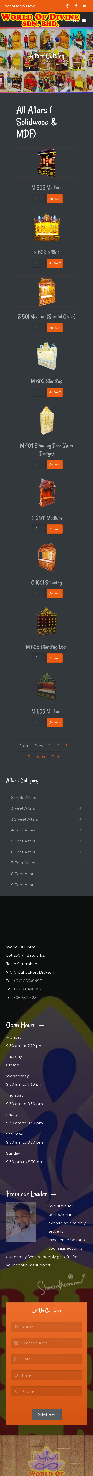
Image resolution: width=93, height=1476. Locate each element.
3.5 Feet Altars (24, 819)
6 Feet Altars (23, 852)
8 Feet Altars (23, 873)
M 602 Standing (46, 381)
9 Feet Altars (23, 884)
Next (40, 756)
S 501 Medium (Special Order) (46, 316)
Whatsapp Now (20, 6)
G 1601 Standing (46, 582)
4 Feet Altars (23, 830)
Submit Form (46, 1414)
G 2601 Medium (46, 518)
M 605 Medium (46, 711)
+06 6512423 (24, 997)
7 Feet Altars (23, 863)
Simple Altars (23, 797)
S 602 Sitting (46, 252)
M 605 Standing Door (46, 647)
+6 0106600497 (27, 980)
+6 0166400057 (27, 989)
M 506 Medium (46, 187)
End (55, 756)
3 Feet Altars (23, 808)
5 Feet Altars (23, 841)
